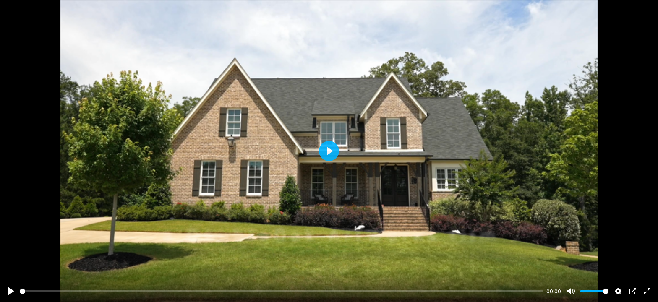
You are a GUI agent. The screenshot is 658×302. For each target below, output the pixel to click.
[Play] (11, 291)
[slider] (281, 291)
